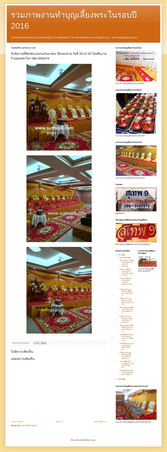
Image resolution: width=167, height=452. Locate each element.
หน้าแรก (59, 422)
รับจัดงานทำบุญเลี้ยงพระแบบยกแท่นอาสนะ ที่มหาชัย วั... (126, 319)
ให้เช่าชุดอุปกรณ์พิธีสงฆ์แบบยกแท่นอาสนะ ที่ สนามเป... (126, 328)
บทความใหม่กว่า (18, 422)
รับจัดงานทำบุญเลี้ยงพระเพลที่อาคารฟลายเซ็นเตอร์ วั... (125, 355)
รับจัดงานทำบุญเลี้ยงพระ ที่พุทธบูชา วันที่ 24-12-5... (126, 292)
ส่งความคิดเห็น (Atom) (29, 426)
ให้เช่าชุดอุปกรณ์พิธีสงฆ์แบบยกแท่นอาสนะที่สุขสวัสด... (126, 310)
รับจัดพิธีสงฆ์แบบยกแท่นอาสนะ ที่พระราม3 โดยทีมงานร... (126, 337)
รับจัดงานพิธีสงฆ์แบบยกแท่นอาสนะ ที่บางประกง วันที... (126, 272)
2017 (120, 255)
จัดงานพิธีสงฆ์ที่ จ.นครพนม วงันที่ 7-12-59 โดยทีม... (126, 364)
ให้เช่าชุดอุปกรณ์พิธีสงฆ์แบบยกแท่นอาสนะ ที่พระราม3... (126, 263)
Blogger (93, 440)
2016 (120, 379)
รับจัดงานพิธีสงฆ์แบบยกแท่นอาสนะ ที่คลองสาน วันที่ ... (125, 282)
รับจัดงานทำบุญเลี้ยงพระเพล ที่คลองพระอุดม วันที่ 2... (126, 301)
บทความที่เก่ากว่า (100, 422)
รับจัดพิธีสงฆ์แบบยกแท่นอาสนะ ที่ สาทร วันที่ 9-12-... (126, 346)
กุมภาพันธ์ (123, 258)
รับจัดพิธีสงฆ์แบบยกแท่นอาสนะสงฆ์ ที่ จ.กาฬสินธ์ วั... (126, 372)
